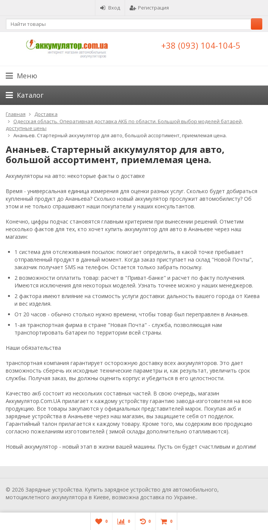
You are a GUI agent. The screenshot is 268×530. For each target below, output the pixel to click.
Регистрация (149, 7)
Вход (110, 7)
